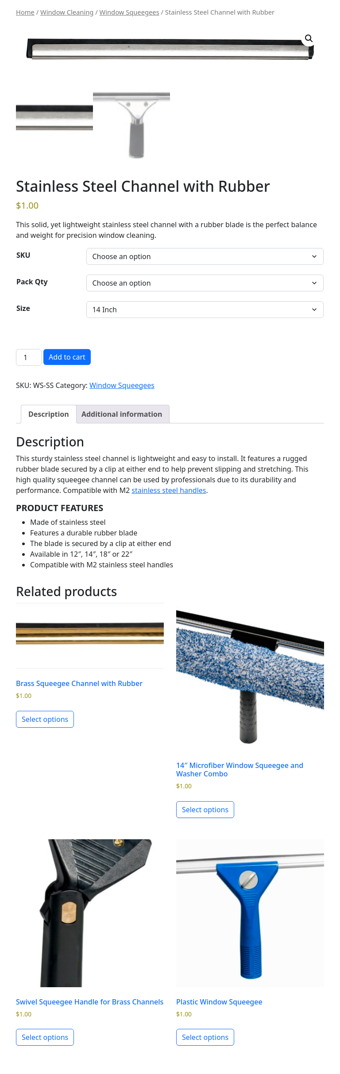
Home (25, 12)
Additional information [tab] (121, 414)
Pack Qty (32, 282)
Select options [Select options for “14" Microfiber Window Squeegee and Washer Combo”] (205, 809)
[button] (309, 39)
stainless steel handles (168, 490)
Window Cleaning (66, 12)
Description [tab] (48, 414)
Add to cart (67, 357)
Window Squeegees (129, 12)
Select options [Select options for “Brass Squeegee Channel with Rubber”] (45, 719)
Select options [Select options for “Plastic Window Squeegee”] (205, 1037)
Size (23, 308)
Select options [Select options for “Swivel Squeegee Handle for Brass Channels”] (45, 1037)
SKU (23, 255)
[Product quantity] (29, 357)
